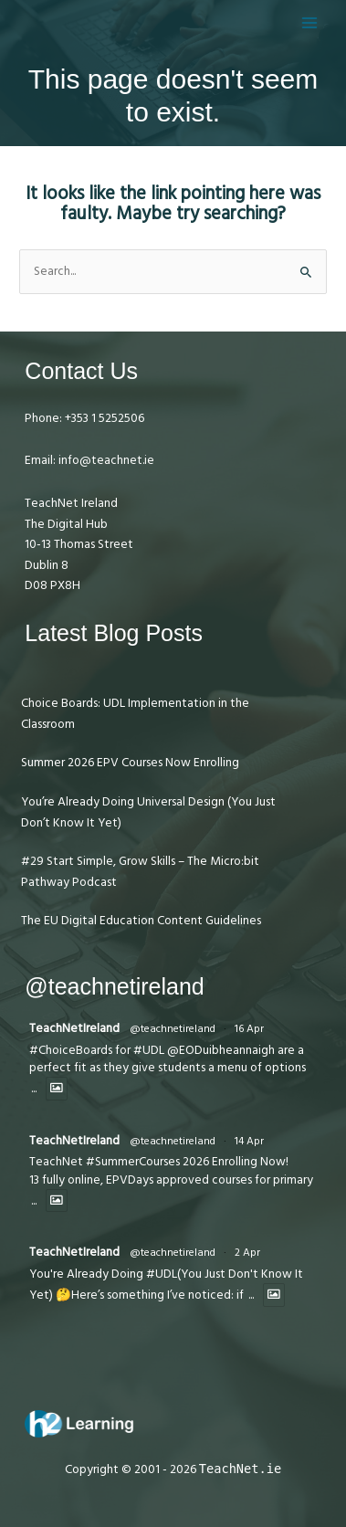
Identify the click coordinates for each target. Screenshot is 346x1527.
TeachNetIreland (74, 1028)
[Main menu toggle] (310, 22)
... (34, 1089)
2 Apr (247, 1252)
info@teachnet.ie (105, 460)
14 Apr (249, 1141)
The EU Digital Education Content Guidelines (141, 920)
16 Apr (249, 1029)
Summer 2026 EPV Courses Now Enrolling (130, 762)
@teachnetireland (172, 1029)
